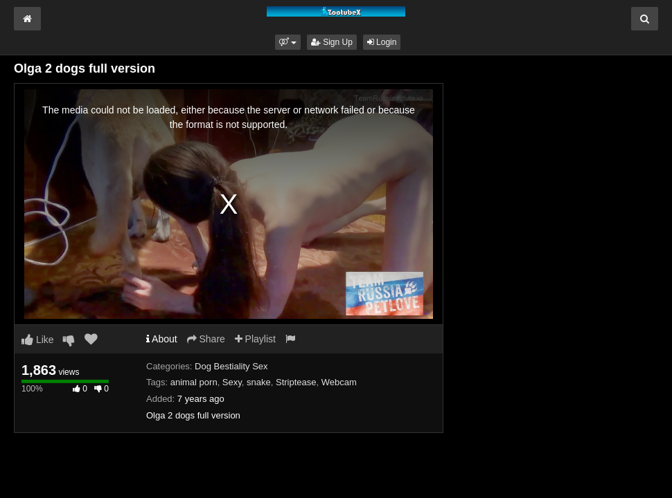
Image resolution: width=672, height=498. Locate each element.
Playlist (255, 338)
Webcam (339, 382)
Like (37, 339)
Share (206, 338)
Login (382, 42)
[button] (288, 42)
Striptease (296, 382)
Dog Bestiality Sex (231, 366)
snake (259, 382)
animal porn (194, 382)
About (161, 338)
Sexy (232, 382)
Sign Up (332, 42)
